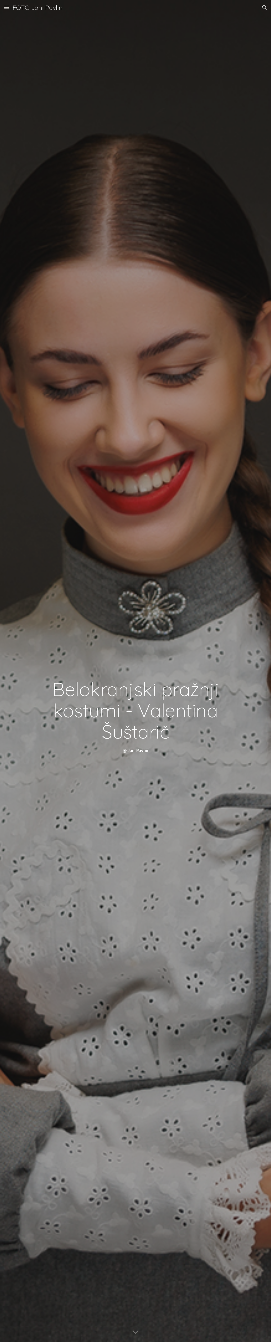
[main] (135, 671)
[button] (6, 7)
